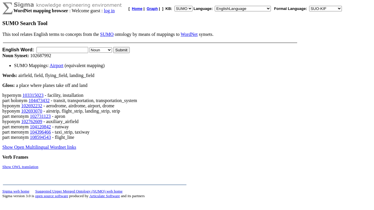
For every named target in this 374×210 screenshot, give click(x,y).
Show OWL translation (20, 166)
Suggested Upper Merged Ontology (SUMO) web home (79, 191)
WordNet (189, 34)
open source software (51, 196)
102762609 (31, 121)
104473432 (39, 100)
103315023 (33, 95)
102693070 (31, 110)
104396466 (40, 132)
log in (109, 10)
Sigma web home (16, 191)
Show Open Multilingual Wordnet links (39, 147)
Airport (56, 65)
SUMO (107, 34)
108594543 (40, 137)
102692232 (31, 105)
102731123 (40, 116)
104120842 (40, 126)
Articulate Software (104, 196)
